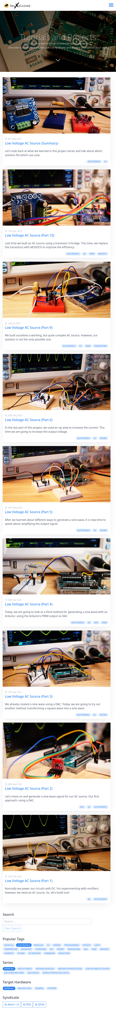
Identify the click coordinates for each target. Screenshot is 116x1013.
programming (71, 945)
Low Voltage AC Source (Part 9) (28, 327)
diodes (57, 945)
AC (105, 161)
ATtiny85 (52, 988)
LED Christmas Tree (14, 972)
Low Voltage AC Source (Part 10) (29, 235)
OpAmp (103, 438)
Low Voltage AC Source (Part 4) (28, 604)
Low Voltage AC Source (97, 968)
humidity (9, 953)
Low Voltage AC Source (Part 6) (28, 420)
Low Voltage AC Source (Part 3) (28, 696)
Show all (9, 945)
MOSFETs (102, 253)
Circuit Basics (25, 968)
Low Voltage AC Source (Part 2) (28, 788)
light (97, 945)
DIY (51, 949)
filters (103, 715)
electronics (94, 161)
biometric (26, 949)
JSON (39, 1004)
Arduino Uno (24, 988)
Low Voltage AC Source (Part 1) (28, 881)
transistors (100, 346)
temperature (10, 949)
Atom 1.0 (11, 1004)
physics (87, 945)
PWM (92, 253)
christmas (41, 949)
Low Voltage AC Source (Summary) (31, 143)
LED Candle (33, 972)
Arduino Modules (45, 968)
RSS (27, 1004)
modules (38, 945)
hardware (49, 953)
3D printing (34, 953)
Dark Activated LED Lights (56, 972)
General (39, 988)
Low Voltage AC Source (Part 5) (28, 512)
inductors (64, 953)
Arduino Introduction (70, 968)
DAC (96, 622)
